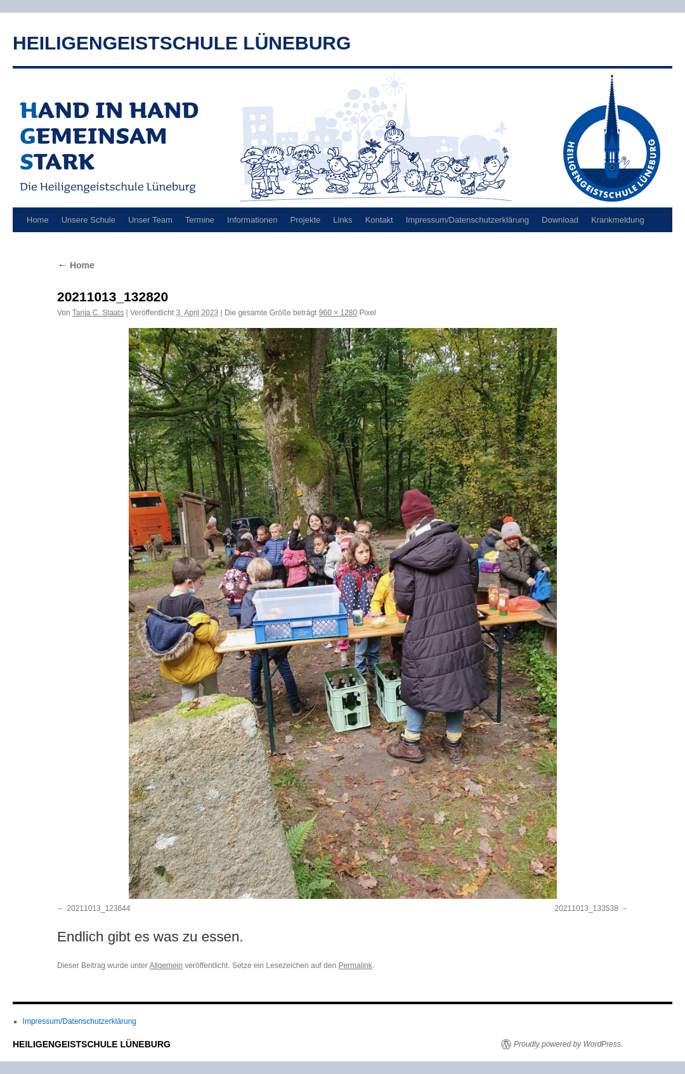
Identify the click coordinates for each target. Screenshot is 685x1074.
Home (38, 220)
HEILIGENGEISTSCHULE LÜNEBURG (182, 42)
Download (560, 220)
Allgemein (166, 965)
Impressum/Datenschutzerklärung (467, 220)
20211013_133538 (586, 908)
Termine (199, 220)
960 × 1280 (338, 312)
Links (342, 220)
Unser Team (150, 220)
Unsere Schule (88, 220)
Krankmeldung (617, 220)
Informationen (252, 220)
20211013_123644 (98, 908)
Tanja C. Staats (98, 312)
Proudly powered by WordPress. (568, 1044)
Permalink (355, 965)
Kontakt (379, 220)
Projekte (305, 220)
